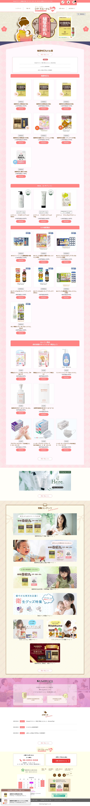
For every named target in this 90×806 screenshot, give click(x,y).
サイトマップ (69, 800)
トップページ (18, 8)
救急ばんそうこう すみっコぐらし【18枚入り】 (21, 373)
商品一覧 (28, 8)
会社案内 (51, 769)
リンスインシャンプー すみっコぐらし (66, 372)
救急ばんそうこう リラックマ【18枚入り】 (43, 373)
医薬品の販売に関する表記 (32, 800)
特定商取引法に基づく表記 (45, 800)
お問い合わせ (61, 8)
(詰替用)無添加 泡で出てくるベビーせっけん (44, 408)
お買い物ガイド (72, 8)
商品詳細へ (21, 108)
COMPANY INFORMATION (33, 699)
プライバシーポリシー (58, 800)
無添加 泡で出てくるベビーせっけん (20, 408)
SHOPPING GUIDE (57, 699)
